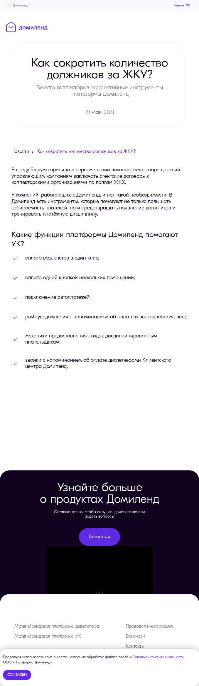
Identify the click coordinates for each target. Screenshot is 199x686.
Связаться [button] (99, 537)
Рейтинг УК (181, 5)
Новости (20, 151)
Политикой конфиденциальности (158, 657)
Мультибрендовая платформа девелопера (56, 626)
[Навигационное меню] (189, 27)
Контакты (135, 646)
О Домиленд (18, 5)
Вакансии (135, 636)
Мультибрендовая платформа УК (47, 636)
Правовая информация (149, 626)
